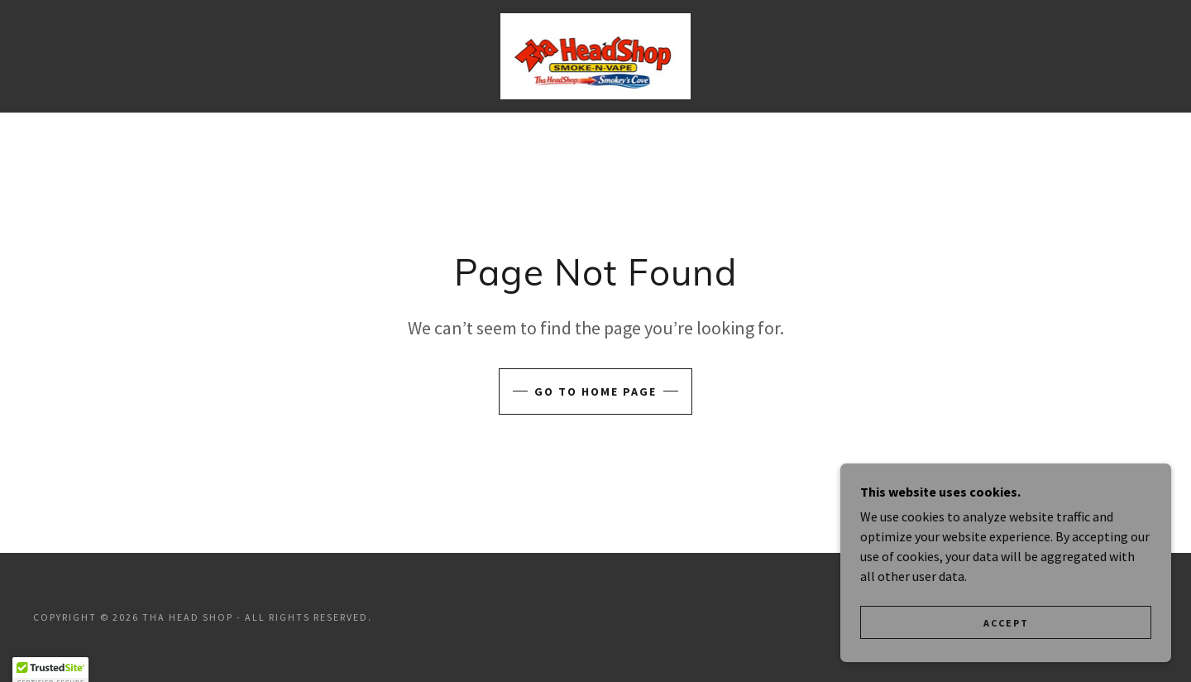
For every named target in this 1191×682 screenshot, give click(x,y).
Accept (1006, 623)
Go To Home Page (595, 391)
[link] (595, 54)
